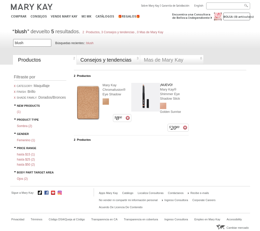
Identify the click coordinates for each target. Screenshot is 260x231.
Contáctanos (176, 192)
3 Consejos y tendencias (118, 32)
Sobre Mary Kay (150, 5)
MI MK (86, 16)
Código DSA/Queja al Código (67, 219)
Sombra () (24, 126)
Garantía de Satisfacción (175, 5)
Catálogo (127, 192)
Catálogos (104, 16)
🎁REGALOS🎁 (129, 16)
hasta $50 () (26, 164)
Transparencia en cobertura (141, 219)
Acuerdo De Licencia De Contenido (121, 207)
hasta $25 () (26, 159)
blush (89, 43)
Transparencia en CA (104, 219)
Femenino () (26, 140)
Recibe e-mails (199, 192)
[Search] (228, 6)
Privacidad (17, 219)
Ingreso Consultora (176, 200)
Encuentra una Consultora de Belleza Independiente (191, 16)
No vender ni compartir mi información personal (128, 200)
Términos (36, 219)
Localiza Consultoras (151, 192)
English (198, 5)
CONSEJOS (38, 16)
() (19, 112)
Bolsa (236, 17)
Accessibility (234, 219)
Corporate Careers (204, 200)
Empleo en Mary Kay (207, 219)
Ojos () (22, 179)
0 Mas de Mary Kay (149, 32)
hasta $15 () (26, 154)
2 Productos (91, 32)
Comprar (18, 16)
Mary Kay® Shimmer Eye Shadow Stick (170, 93)
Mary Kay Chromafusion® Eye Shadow (114, 89)
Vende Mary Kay (64, 16)
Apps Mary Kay (108, 192)
